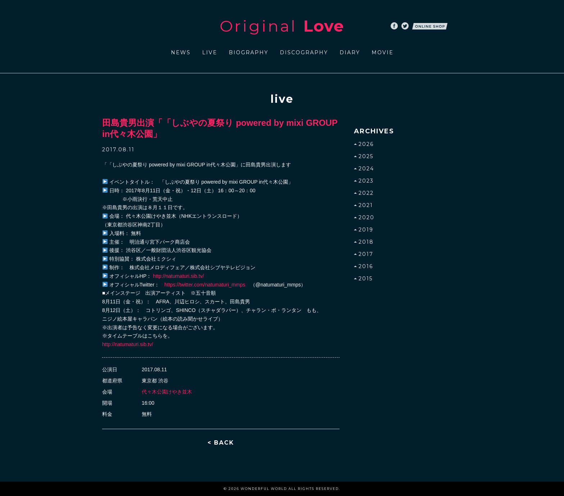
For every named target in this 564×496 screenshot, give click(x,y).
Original (282, 26)
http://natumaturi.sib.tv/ (178, 276)
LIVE (209, 52)
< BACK (221, 442)
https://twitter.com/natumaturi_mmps (204, 285)
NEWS (181, 52)
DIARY (350, 52)
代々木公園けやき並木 (167, 392)
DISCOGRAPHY (304, 52)
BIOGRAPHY (248, 52)
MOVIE (383, 52)
